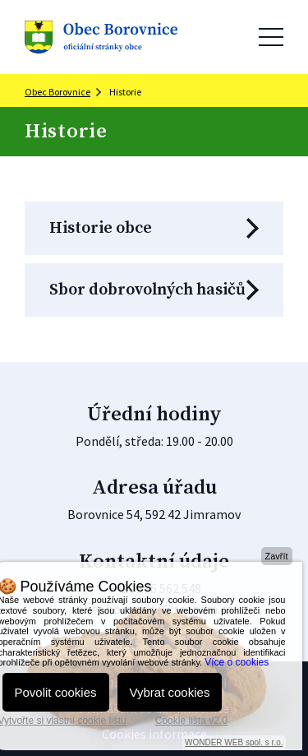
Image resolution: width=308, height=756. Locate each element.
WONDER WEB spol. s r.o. (234, 742)
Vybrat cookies (170, 692)
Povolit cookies (56, 692)
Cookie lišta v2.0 (191, 720)
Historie (125, 92)
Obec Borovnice (57, 92)
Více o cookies (237, 662)
